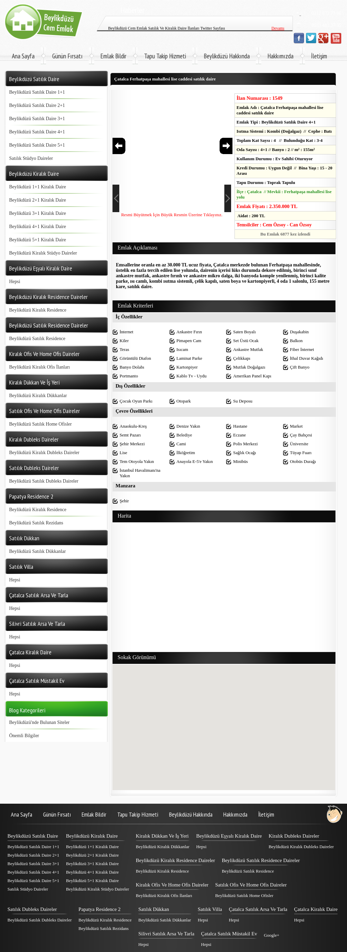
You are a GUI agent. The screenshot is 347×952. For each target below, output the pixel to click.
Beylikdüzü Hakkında (227, 56)
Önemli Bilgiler (24, 735)
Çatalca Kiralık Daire (316, 909)
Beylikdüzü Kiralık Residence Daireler (175, 860)
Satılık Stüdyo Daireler (31, 158)
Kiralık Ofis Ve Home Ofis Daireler (172, 885)
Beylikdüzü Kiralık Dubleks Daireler (44, 452)
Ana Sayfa (23, 56)
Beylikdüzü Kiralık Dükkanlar (38, 395)
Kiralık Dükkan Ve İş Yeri (162, 836)
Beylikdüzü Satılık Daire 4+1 (37, 131)
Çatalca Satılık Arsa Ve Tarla (258, 909)
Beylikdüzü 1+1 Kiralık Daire (37, 186)
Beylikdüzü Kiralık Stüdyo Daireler (43, 253)
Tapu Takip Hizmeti (165, 56)
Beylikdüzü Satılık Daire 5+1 (37, 145)
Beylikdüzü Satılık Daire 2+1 (37, 105)
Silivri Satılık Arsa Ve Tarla (166, 933)
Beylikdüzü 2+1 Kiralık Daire (37, 200)
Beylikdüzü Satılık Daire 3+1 (37, 118)
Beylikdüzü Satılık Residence (37, 338)
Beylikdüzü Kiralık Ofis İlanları (39, 367)
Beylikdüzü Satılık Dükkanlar (37, 551)
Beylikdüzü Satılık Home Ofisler (40, 424)
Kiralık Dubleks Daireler (294, 836)
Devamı (277, 30)
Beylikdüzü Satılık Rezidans (36, 522)
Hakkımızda (280, 56)
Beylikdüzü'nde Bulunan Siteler (39, 722)
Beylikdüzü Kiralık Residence (37, 310)
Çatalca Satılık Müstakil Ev (229, 933)
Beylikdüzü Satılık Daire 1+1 (37, 92)
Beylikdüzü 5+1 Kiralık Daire (37, 239)
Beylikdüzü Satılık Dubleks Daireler (43, 481)
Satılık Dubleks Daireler (32, 909)
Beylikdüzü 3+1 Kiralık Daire (37, 213)
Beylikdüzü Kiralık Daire (92, 836)
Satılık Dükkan (153, 909)
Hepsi (14, 281)
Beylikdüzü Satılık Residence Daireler (261, 860)
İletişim (319, 56)
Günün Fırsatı (67, 56)
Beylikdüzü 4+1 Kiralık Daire (37, 226)
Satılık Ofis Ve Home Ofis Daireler (251, 885)
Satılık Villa (210, 909)
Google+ (272, 935)
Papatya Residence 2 (100, 909)
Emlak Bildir (113, 56)
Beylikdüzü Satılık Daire (32, 836)
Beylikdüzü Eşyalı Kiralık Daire (229, 836)
